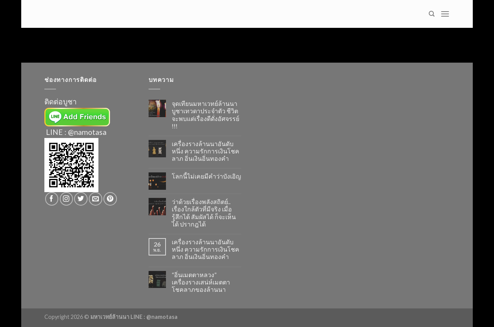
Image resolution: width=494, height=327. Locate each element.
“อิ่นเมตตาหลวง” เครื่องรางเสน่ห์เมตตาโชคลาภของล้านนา (201, 282)
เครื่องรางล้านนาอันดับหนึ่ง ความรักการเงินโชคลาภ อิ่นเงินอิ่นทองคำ (205, 151)
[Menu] (445, 13)
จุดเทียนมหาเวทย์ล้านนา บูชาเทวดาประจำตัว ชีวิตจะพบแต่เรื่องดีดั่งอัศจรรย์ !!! (205, 114)
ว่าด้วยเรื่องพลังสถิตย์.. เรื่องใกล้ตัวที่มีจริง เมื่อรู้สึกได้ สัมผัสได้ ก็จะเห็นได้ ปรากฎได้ (204, 213)
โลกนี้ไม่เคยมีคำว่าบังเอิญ (206, 176)
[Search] (432, 14)
